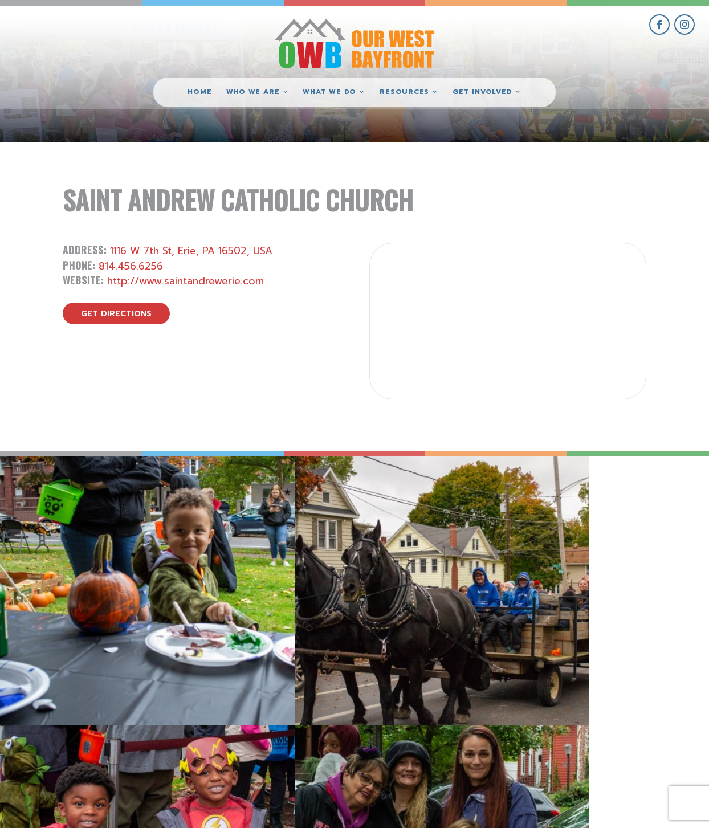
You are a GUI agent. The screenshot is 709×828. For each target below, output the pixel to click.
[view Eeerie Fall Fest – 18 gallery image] (88, 545)
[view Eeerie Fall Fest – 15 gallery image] (620, 545)
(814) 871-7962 (354, 733)
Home (199, 92)
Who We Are (253, 92)
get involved (582, 694)
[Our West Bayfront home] (354, 43)
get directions (116, 314)
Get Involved (482, 92)
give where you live (582, 720)
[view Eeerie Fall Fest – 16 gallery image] (443, 545)
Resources (404, 92)
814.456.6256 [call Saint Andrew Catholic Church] (131, 266)
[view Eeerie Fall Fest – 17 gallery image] (265, 545)
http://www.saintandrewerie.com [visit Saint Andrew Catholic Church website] (185, 281)
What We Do (329, 92)
